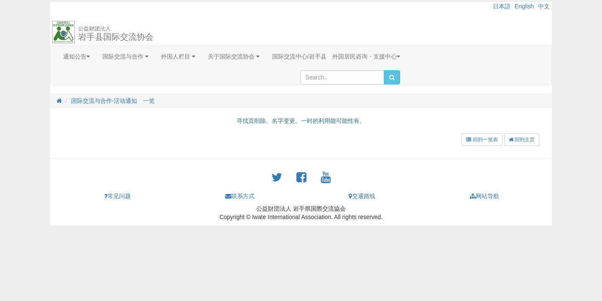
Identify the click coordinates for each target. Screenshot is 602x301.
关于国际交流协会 (234, 56)
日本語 (501, 6)
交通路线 (362, 196)
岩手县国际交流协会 (115, 33)
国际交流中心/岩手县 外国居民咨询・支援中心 (336, 56)
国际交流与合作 (125, 56)
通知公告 (76, 56)
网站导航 (484, 196)
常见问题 (117, 196)
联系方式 (240, 196)
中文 (544, 6)
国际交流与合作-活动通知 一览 (113, 100)
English (524, 6)
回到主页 (522, 140)
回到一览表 (481, 140)
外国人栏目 (178, 56)
